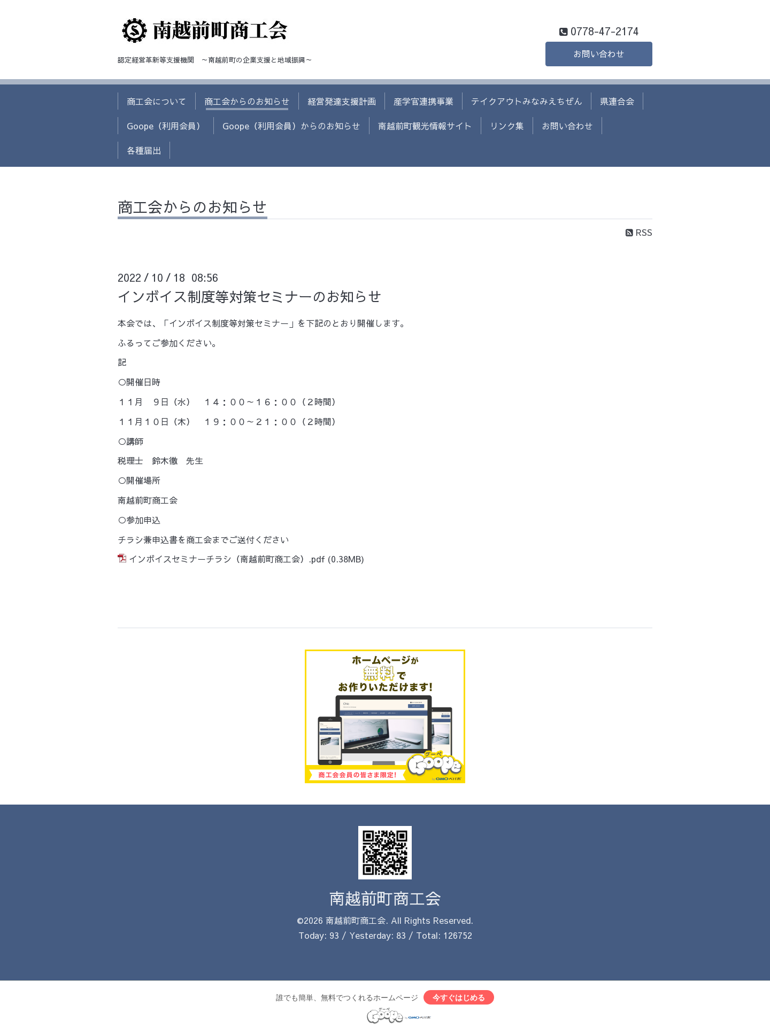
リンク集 (507, 126)
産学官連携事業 (423, 101)
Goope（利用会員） (166, 126)
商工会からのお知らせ (247, 101)
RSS (639, 232)
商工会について (157, 101)
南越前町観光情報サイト (425, 126)
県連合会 (617, 101)
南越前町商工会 (385, 898)
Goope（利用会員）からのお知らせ (291, 126)
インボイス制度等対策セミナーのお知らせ (250, 296)
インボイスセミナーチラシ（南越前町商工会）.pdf (227, 559)
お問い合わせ (599, 54)
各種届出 (144, 150)
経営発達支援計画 (341, 101)
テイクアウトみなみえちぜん (526, 101)
